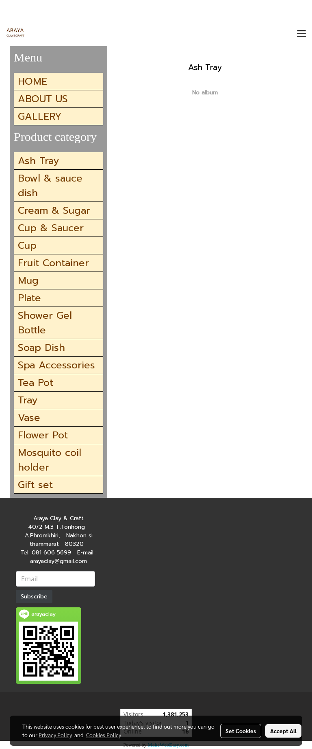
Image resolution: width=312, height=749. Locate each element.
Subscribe (34, 596)
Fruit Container (53, 263)
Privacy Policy (55, 734)
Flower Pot (43, 435)
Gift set (35, 484)
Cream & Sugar (54, 210)
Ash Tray (38, 160)
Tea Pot (35, 382)
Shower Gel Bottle (45, 322)
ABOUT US (43, 99)
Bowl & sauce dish (50, 185)
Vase (29, 417)
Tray (27, 400)
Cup (27, 245)
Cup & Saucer (51, 228)
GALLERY (40, 116)
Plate (29, 298)
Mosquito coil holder (49, 460)
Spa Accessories (56, 365)
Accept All (283, 730)
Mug (28, 280)
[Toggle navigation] (301, 34)
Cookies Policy (103, 734)
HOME (32, 81)
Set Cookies (240, 730)
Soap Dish (41, 347)
